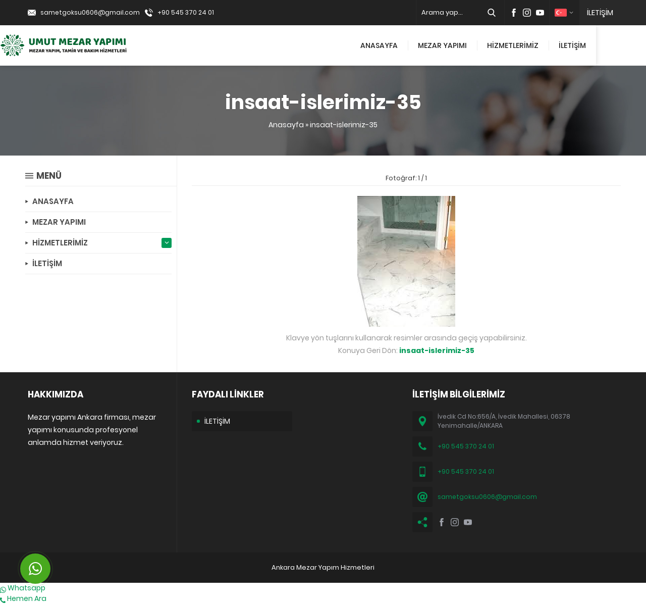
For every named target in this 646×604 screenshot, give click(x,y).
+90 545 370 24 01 (185, 12)
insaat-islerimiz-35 (344, 125)
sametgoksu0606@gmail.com (90, 12)
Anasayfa (286, 125)
